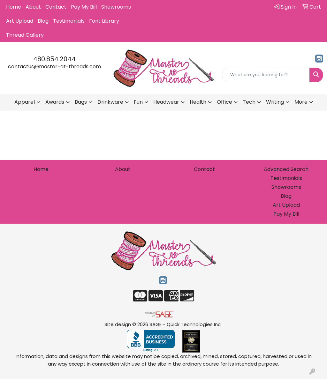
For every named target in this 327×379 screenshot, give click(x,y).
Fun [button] (138, 102)
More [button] (301, 102)
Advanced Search (286, 169)
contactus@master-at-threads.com (54, 66)
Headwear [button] (166, 102)
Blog (43, 21)
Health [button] (198, 102)
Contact (55, 7)
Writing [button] (275, 102)
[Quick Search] (266, 75)
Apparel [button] (24, 102)
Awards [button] (54, 102)
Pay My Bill (84, 7)
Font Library (104, 21)
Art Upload (19, 21)
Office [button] (224, 102)
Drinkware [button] (110, 102)
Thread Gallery (25, 35)
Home (13, 7)
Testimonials (69, 21)
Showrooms (116, 7)
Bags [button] (81, 102)
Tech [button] (249, 102)
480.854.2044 (54, 59)
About (33, 7)
